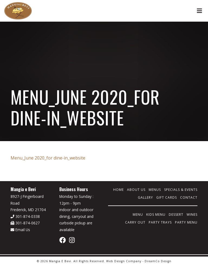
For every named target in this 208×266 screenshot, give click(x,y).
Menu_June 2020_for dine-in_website (48, 158)
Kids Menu (155, 214)
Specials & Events (180, 189)
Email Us (20, 229)
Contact (188, 197)
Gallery (145, 197)
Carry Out (135, 222)
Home (118, 189)
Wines (192, 214)
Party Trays (160, 222)
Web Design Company (123, 261)
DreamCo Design (158, 261)
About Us (136, 189)
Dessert (176, 214)
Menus (155, 189)
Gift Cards (166, 197)
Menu (138, 214)
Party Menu (186, 222)
